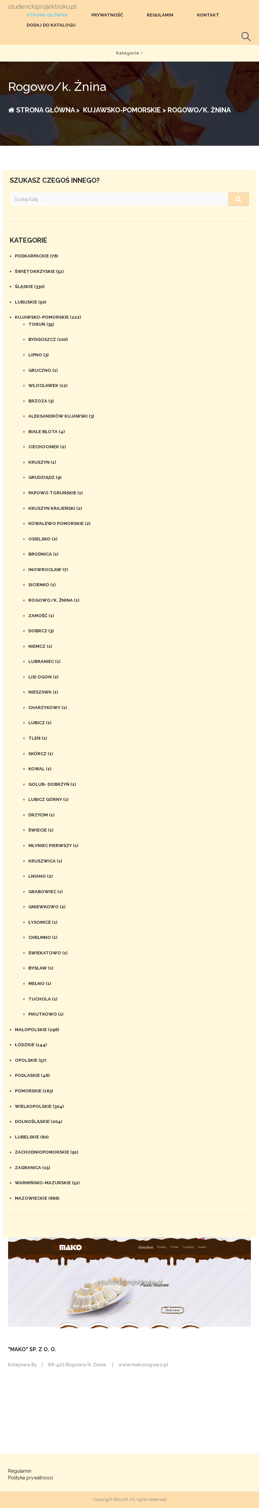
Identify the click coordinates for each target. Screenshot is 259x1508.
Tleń (37, 738)
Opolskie (30, 1060)
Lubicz (39, 722)
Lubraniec (44, 661)
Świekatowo (47, 952)
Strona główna (47, 14)
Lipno (38, 354)
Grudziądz (44, 477)
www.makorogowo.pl (143, 1364)
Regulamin (160, 14)
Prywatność (107, 14)
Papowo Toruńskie (55, 492)
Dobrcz (41, 630)
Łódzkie (31, 1044)
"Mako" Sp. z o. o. (32, 1349)
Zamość (41, 615)
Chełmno (42, 937)
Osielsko (42, 538)
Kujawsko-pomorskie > (123, 110)
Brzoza (41, 401)
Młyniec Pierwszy (53, 845)
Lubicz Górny (48, 799)
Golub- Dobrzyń (52, 784)
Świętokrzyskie (39, 271)
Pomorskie (34, 1090)
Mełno (39, 983)
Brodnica (43, 554)
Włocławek (47, 385)
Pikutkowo (45, 1014)
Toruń (41, 324)
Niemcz (40, 646)
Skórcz (40, 753)
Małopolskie (37, 1029)
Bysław (40, 968)
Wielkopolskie (39, 1106)
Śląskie (30, 286)
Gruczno (43, 370)
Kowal (39, 768)
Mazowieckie (37, 1198)
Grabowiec (45, 891)
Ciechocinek (47, 446)
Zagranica (32, 1167)
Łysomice (42, 922)
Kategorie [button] (129, 53)
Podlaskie (32, 1075)
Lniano (40, 876)
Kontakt (208, 14)
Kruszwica (45, 861)
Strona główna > (44, 110)
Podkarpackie (36, 255)
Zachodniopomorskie (46, 1152)
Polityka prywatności (30, 1477)
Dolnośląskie (38, 1121)
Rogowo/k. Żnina (53, 600)
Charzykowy (47, 707)
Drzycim (41, 814)
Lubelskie (32, 1136)
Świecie (40, 830)
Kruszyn (42, 462)
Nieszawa (43, 692)
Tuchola (42, 999)
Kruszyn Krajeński (55, 508)
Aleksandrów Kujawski (61, 416)
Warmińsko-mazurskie (47, 1182)
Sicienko (42, 584)
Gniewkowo (46, 906)
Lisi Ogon (43, 676)
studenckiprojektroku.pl (42, 6)
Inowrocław (48, 569)
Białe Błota (46, 431)
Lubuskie (30, 302)
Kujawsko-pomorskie (48, 317)
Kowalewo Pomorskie (59, 523)
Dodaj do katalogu (51, 25)
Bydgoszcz (48, 339)
